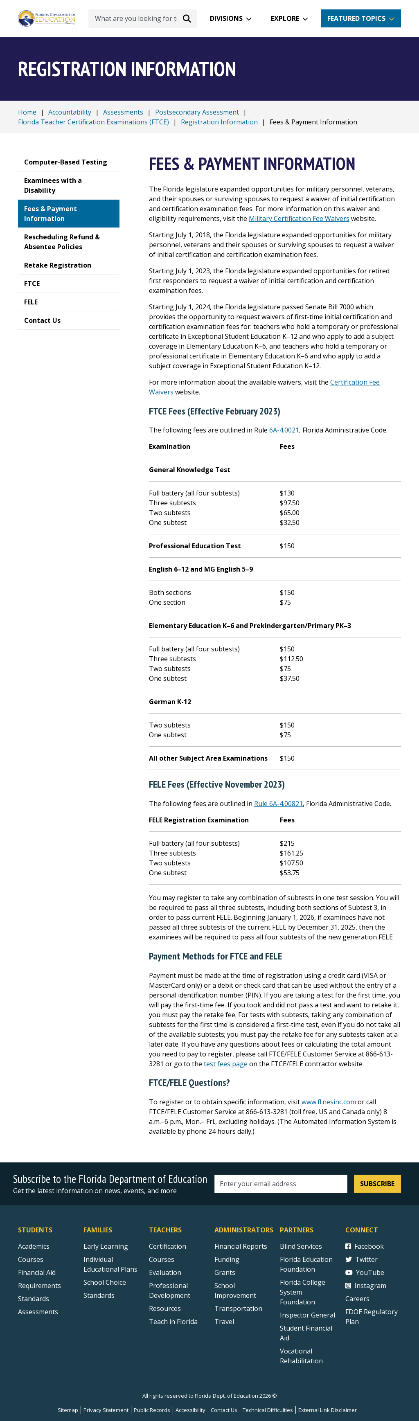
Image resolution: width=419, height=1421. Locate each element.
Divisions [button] (226, 18)
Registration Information (219, 121)
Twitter (361, 1259)
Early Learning (105, 1246)
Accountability (69, 112)
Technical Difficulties (268, 1410)
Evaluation (165, 1272)
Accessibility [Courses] (190, 1410)
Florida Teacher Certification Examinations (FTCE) (93, 121)
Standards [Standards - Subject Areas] (33, 1298)
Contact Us (224, 1410)
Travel (224, 1321)
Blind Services (301, 1246)
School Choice (104, 1282)
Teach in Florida (173, 1321)
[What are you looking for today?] (142, 18)
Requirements (39, 1285)
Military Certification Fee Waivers (299, 218)
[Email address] (280, 1184)
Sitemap (68, 1410)
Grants (224, 1272)
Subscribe (377, 1183)
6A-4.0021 (284, 430)
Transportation (238, 1308)
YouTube (364, 1272)
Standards (99, 1295)
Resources (165, 1308)
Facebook (364, 1246)
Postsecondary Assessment (197, 112)
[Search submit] (187, 18)
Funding (226, 1259)
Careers (357, 1298)
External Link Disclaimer (327, 1410)
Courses (30, 1259)
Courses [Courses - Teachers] (161, 1259)
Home (27, 112)
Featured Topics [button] (356, 18)
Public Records (152, 1410)
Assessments (123, 112)
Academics (34, 1246)
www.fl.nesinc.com (329, 1101)
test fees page (226, 1063)
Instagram (365, 1285)
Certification (167, 1246)
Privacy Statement (105, 1410)
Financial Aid (37, 1272)
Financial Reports (240, 1246)
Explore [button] (285, 18)
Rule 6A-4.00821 (278, 803)
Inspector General (307, 1315)
